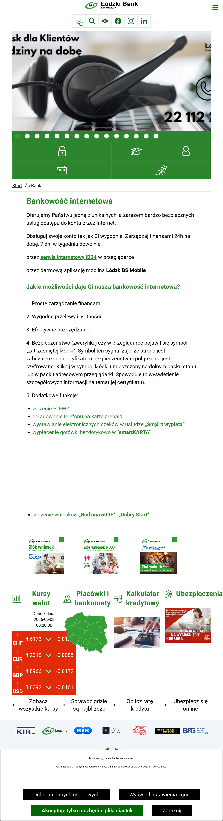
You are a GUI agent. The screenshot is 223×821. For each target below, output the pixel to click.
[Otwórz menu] (215, 8)
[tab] (17, 136)
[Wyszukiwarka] (91, 21)
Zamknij (172, 810)
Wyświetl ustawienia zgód (159, 794)
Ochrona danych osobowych (66, 794)
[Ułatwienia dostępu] (105, 21)
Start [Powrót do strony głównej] (17, 185)
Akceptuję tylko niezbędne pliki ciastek (87, 810)
